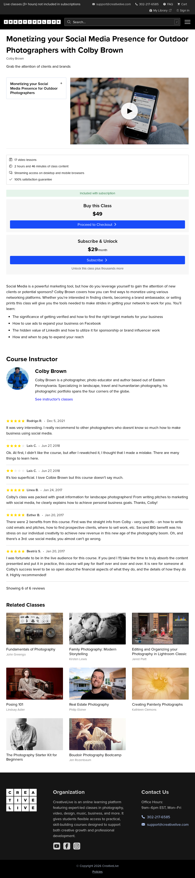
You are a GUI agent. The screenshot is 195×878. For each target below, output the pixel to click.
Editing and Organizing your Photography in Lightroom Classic (159, 651)
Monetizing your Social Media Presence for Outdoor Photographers (34, 88)
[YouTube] (56, 846)
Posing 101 (14, 704)
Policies (97, 871)
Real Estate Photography (89, 704)
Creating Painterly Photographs (157, 704)
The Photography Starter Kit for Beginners (31, 757)
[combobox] (122, 22)
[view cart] (183, 4)
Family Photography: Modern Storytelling (92, 651)
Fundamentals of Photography (30, 649)
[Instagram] (77, 846)
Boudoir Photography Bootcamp (95, 754)
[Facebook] (66, 846)
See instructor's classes (54, 399)
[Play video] (129, 111)
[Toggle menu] (187, 22)
